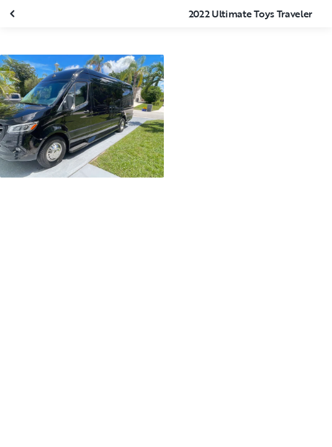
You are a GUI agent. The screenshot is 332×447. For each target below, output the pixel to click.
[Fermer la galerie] (13, 13)
